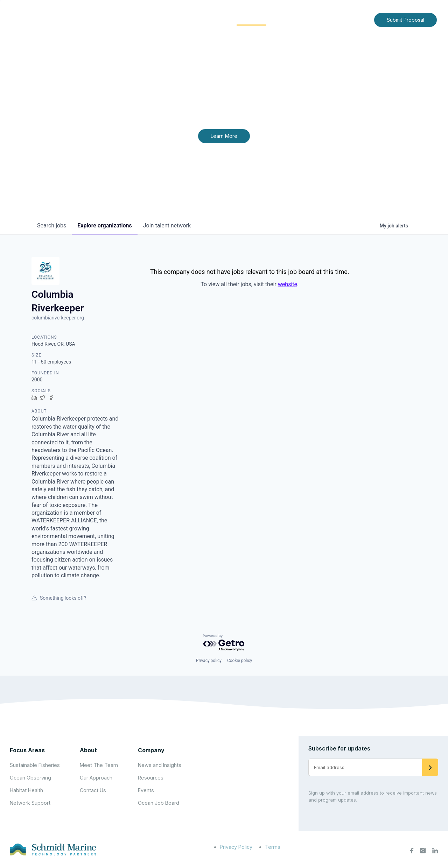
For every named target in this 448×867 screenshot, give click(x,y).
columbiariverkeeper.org (57, 317)
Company (151, 750)
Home (139, 19)
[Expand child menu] (178, 20)
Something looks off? (58, 598)
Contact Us (354, 19)
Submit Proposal (405, 20)
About (166, 19)
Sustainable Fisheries (35, 765)
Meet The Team (99, 765)
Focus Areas (205, 19)
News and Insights (305, 19)
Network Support (30, 803)
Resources (150, 778)
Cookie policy (239, 660)
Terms (272, 847)
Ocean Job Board (158, 803)
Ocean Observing (30, 778)
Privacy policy (209, 660)
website (287, 284)
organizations (104, 225)
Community (251, 19)
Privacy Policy (236, 847)
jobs (51, 225)
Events (146, 790)
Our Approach (96, 778)
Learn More (224, 136)
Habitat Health (26, 790)
